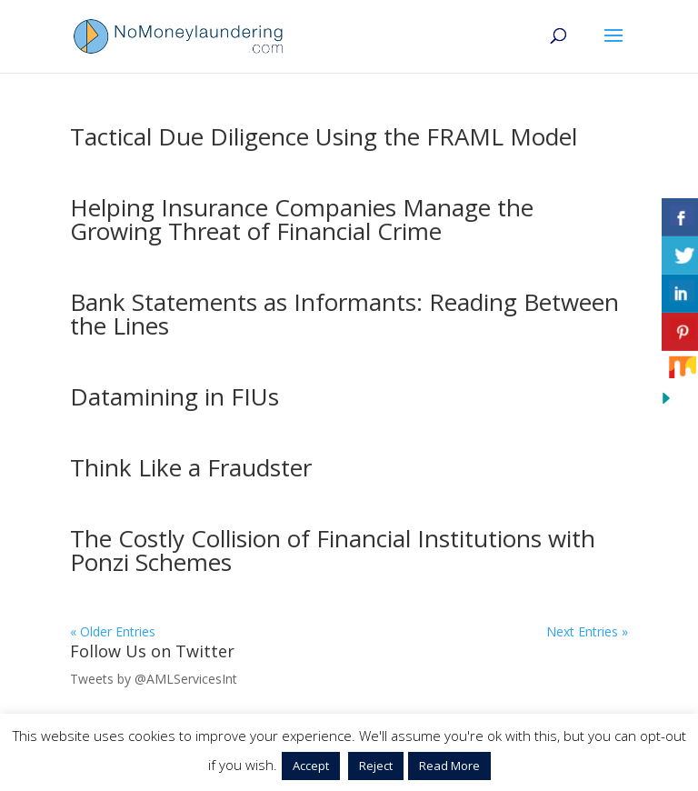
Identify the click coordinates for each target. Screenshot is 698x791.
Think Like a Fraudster (191, 467)
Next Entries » (587, 631)
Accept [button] (311, 765)
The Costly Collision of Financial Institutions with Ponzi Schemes (332, 550)
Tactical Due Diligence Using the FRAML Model (323, 136)
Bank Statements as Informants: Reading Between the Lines (344, 313)
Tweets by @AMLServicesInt (153, 678)
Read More (449, 765)
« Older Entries (112, 631)
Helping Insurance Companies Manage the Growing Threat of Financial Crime (301, 219)
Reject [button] (376, 765)
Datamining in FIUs (174, 396)
